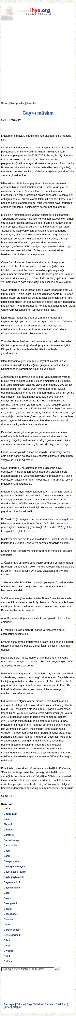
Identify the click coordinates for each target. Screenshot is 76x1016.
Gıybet (7, 945)
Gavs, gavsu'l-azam (15, 871)
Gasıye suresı (11, 861)
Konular (31, 103)
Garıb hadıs (10, 845)
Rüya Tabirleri (35, 1004)
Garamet (9, 835)
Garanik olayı (11, 840)
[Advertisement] (38, 61)
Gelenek (8, 919)
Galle (7, 819)
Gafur (7, 808)
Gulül (7, 956)
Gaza (7, 893)
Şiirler (7, 1007)
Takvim (20, 1004)
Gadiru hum (10, 813)
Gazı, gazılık (11, 903)
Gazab (7, 898)
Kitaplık (17, 1007)
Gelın (7, 924)
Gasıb (7, 856)
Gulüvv (8, 961)
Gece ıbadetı (11, 914)
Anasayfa (9, 1004)
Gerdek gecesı (12, 929)
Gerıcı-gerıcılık (12, 935)
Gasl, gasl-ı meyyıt (14, 866)
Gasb (7, 850)
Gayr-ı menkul (12, 882)
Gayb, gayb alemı (14, 877)
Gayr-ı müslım (12, 887)
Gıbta (7, 940)
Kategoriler (17, 103)
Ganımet (8, 829)
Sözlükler (61, 1004)
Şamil (4, 103)
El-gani (8, 824)
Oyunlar (49, 1004)
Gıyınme (8, 950)
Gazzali (8, 908)
